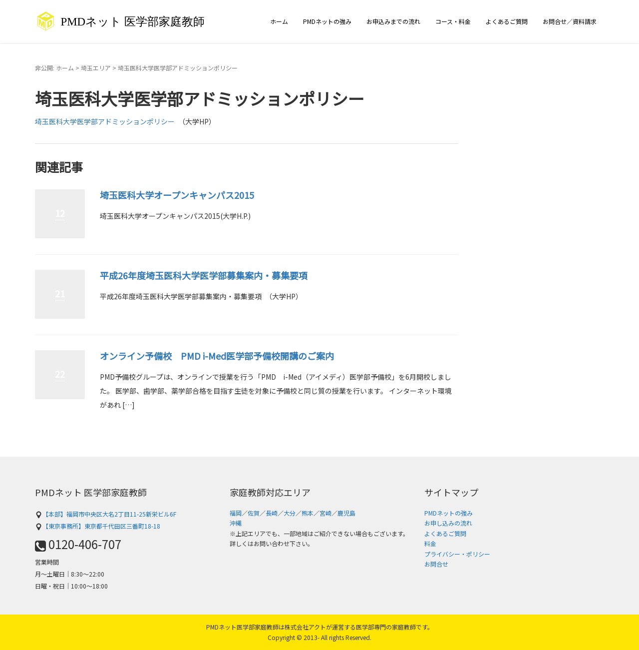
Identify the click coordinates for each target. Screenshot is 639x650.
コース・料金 (453, 21)
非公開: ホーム (54, 67)
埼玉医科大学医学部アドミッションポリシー (105, 121)
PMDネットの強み (327, 21)
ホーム (279, 21)
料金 (430, 543)
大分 (290, 513)
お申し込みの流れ (448, 523)
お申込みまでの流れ (393, 21)
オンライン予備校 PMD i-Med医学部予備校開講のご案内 (217, 355)
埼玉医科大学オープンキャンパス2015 (177, 194)
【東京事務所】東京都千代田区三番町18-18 (97, 526)
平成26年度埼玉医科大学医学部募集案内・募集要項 (204, 275)
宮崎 (325, 513)
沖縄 (236, 523)
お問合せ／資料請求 (570, 21)
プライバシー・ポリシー (457, 554)
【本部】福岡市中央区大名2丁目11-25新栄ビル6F (105, 514)
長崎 (272, 513)
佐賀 (254, 513)
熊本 (308, 513)
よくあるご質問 (507, 21)
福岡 (236, 513)
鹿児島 (346, 513)
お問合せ (436, 564)
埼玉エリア (96, 67)
